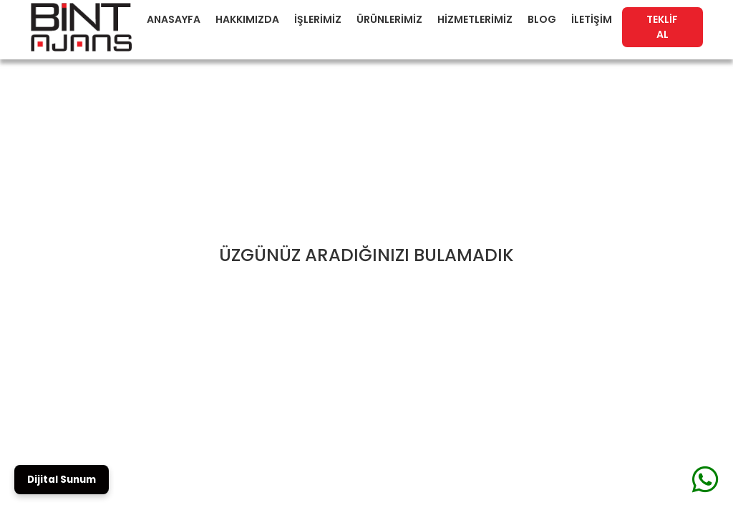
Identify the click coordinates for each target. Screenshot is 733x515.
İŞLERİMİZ (317, 19)
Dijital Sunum (61, 479)
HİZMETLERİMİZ (475, 19)
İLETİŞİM (591, 19)
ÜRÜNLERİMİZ (389, 19)
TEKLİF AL (662, 26)
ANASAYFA (173, 19)
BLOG (542, 19)
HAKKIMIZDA (247, 19)
